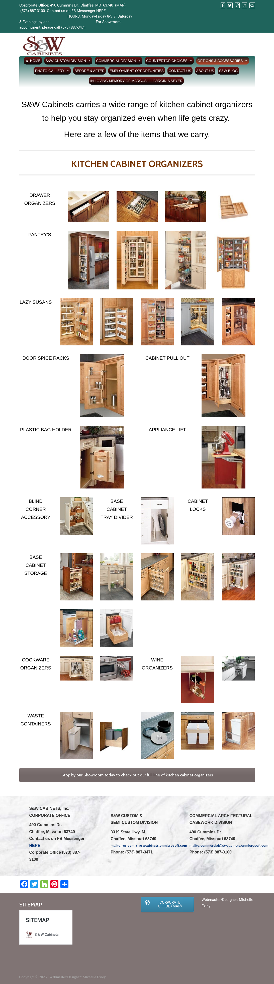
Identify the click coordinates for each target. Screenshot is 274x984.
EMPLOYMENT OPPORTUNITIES (137, 71)
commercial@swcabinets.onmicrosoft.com (234, 845)
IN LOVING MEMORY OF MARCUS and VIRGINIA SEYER (136, 81)
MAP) (121, 5)
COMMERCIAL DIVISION (118, 61)
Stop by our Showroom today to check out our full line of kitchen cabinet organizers (137, 775)
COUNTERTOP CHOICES (169, 61)
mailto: (195, 845)
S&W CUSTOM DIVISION (68, 61)
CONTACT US (180, 71)
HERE (101, 11)
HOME (35, 61)
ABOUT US (205, 71)
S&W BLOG (228, 71)
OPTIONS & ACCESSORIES (223, 61)
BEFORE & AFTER (89, 71)
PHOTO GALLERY (52, 71)
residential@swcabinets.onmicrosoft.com (154, 845)
